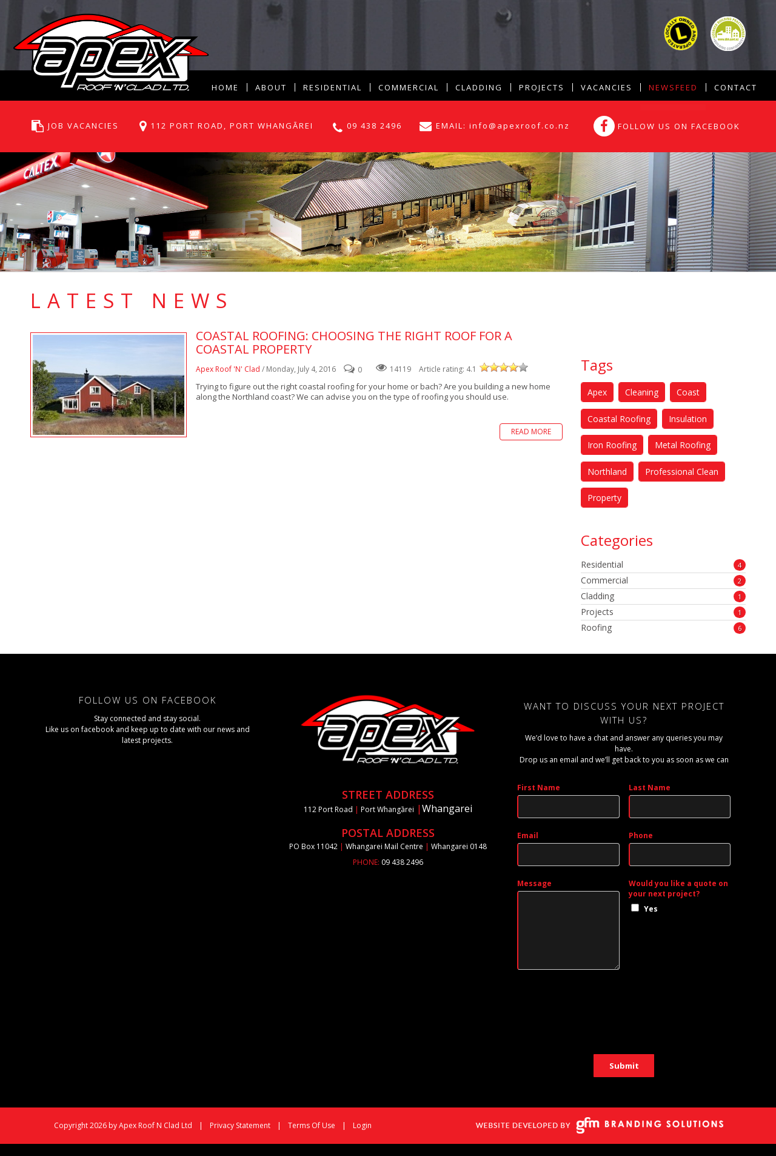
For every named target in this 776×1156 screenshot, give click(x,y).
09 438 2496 (374, 125)
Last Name (650, 787)
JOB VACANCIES (83, 125)
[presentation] (609, 1018)
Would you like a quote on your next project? (678, 888)
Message (534, 883)
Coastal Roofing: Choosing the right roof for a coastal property (108, 385)
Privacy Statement (240, 1125)
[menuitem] (271, 87)
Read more (531, 431)
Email (527, 835)
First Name (538, 787)
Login (362, 1125)
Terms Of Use (311, 1125)
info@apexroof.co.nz (518, 125)
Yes (651, 909)
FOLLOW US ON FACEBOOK (679, 126)
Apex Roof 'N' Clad (228, 369)
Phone (641, 835)
